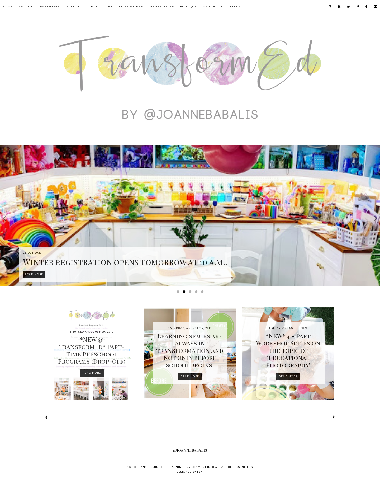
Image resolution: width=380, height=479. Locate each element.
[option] (190, 215)
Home (7, 6)
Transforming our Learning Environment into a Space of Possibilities (195, 467)
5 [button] (203, 292)
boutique (188, 6)
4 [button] (197, 292)
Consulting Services (122, 6)
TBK (200, 471)
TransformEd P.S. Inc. (57, 6)
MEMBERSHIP (160, 6)
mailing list (213, 6)
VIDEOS (91, 6)
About (24, 6)
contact (237, 6)
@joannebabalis (190, 450)
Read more (92, 372)
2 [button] (185, 292)
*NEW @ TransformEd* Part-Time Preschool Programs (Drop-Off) (91, 350)
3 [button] (191, 292)
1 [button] (179, 292)
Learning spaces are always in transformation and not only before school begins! (190, 350)
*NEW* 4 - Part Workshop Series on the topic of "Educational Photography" (288, 350)
